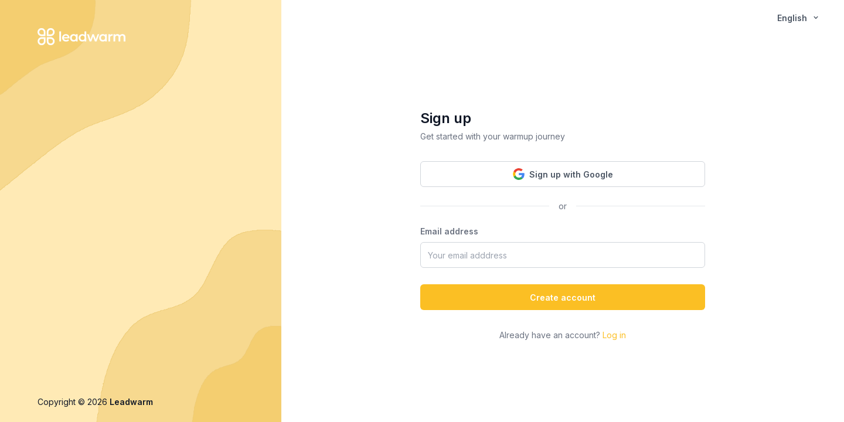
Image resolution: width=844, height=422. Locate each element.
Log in (614, 335)
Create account (562, 297)
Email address (449, 231)
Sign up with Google (563, 174)
